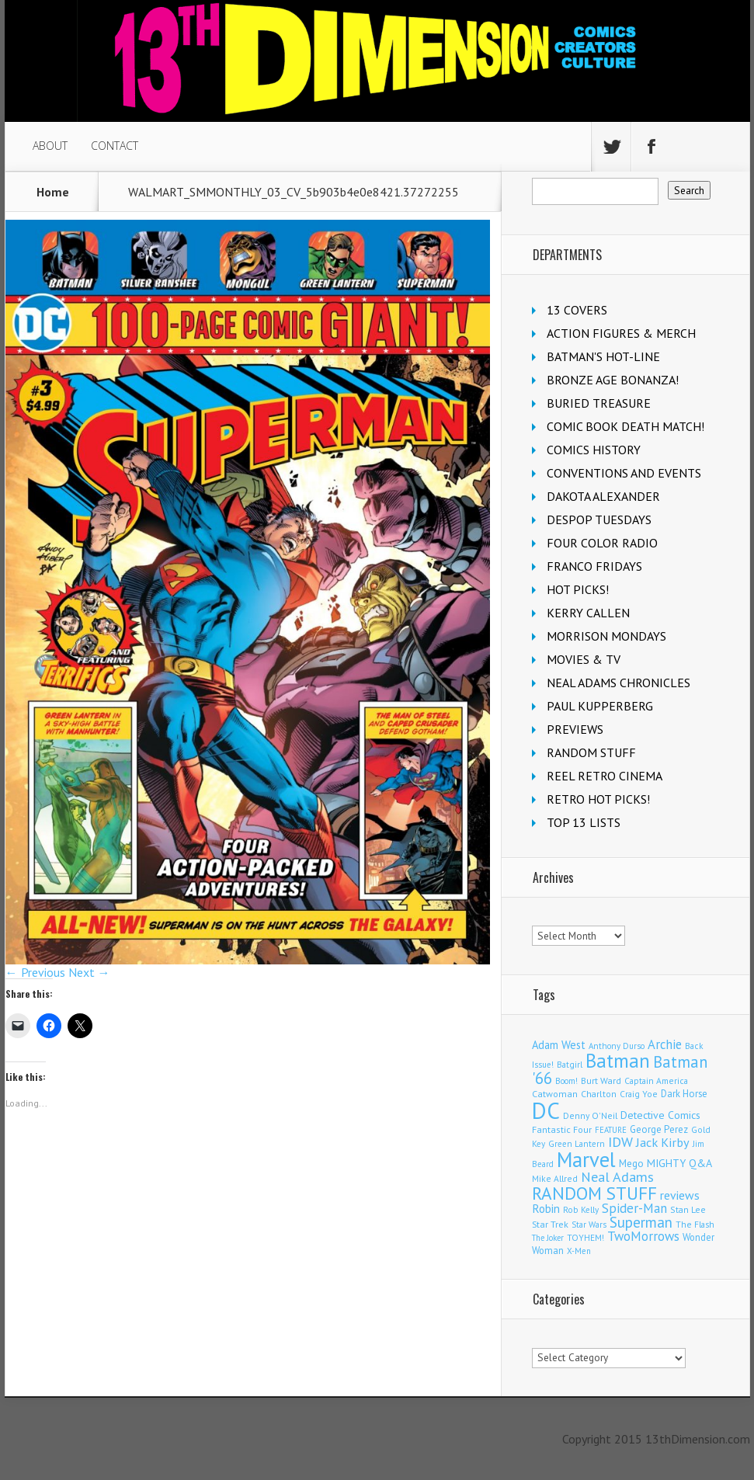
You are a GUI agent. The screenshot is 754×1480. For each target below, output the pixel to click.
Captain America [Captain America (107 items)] (656, 1080)
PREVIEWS (575, 729)
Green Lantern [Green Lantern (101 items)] (576, 1143)
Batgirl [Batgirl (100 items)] (569, 1064)
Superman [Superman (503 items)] (641, 1222)
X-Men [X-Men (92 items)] (579, 1250)
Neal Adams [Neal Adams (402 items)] (617, 1177)
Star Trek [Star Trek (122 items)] (550, 1224)
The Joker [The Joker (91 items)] (548, 1237)
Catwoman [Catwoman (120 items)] (555, 1094)
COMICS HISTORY (594, 449)
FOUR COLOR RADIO (602, 543)
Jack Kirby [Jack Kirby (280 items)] (663, 1142)
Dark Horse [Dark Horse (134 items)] (684, 1093)
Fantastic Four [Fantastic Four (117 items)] (562, 1129)
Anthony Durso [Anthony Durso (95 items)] (617, 1046)
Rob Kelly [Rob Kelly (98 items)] (581, 1209)
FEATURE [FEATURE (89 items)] (611, 1129)
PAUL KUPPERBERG (600, 706)
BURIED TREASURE (599, 403)
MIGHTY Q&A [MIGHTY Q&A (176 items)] (679, 1163)
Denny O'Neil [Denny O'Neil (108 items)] (590, 1115)
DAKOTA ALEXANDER (603, 496)
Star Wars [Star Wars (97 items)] (589, 1224)
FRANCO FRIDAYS (594, 566)
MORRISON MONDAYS (606, 636)
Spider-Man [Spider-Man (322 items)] (634, 1208)
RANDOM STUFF (591, 752)
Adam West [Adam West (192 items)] (558, 1044)
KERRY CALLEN (588, 612)
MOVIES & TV (583, 659)
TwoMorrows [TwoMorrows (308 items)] (643, 1236)
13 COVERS (577, 310)
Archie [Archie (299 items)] (665, 1044)
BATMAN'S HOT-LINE (603, 356)
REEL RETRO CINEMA (604, 775)
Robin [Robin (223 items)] (546, 1208)
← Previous (35, 972)
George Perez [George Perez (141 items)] (659, 1129)
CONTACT (114, 145)
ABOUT (50, 145)
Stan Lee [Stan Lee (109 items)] (688, 1209)
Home (52, 192)
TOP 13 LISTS (583, 822)
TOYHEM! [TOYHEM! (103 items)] (585, 1237)
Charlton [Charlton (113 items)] (599, 1094)
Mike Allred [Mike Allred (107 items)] (555, 1178)
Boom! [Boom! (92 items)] (566, 1080)
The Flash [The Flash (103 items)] (695, 1224)
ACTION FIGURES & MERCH (621, 333)
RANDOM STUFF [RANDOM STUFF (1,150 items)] (594, 1192)
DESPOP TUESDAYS (599, 519)
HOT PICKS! (578, 589)
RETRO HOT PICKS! (598, 799)
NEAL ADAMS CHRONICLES (618, 682)
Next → (89, 972)
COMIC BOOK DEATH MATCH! (625, 426)
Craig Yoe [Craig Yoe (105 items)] (639, 1094)
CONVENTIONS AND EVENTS (624, 473)
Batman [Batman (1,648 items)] (617, 1060)
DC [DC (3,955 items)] (546, 1110)
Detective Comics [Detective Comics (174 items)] (660, 1115)
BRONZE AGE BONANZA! (613, 379)
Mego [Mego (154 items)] (631, 1163)
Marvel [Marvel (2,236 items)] (586, 1159)
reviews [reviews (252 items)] (680, 1195)
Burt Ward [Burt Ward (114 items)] (601, 1080)
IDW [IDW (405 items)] (620, 1142)
